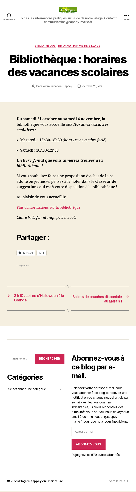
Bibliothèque (44, 46)
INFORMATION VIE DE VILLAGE (80, 46)
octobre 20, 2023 (93, 87)
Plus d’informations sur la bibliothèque (51, 208)
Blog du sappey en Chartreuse (42, 482)
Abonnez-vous (88, 445)
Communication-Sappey (56, 87)
